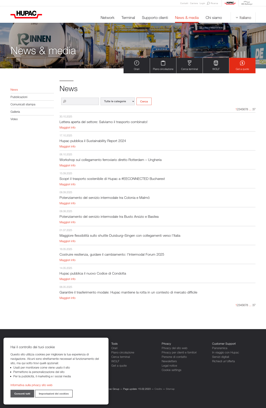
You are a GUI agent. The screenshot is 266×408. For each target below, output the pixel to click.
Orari (136, 65)
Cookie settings (171, 370)
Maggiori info (67, 127)
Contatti (184, 3)
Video (14, 119)
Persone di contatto (174, 357)
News (14, 89)
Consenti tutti (22, 393)
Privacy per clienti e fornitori (179, 352)
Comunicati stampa (22, 104)
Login (202, 3)
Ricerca (212, 3)
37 (253, 109)
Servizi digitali (220, 357)
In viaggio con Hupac (225, 352)
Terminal (128, 17)
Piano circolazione (163, 65)
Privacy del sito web (174, 348)
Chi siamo (214, 17)
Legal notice (169, 365)
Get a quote (242, 65)
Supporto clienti (155, 17)
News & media (187, 17)
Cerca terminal (189, 65)
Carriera (194, 3)
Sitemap (170, 388)
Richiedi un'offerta (223, 361)
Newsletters (169, 361)
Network (107, 17)
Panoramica (219, 348)
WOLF (216, 65)
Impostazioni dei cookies (54, 393)
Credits (158, 388)
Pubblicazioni (18, 97)
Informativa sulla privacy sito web (31, 385)
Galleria (15, 111)
